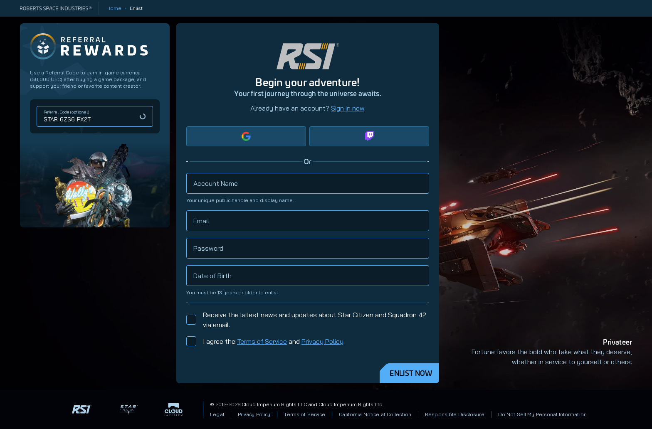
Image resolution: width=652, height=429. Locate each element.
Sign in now (347, 108)
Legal (217, 414)
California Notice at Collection (375, 414)
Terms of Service (262, 341)
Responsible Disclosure (454, 414)
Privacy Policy (322, 341)
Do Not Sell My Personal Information (542, 414)
